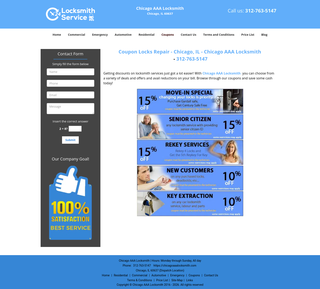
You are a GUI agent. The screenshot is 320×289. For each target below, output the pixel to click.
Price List (247, 35)
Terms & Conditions (139, 280)
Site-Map (177, 280)
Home (57, 35)
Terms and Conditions (218, 35)
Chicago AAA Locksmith (221, 73)
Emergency (100, 35)
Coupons (167, 35)
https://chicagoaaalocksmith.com (174, 265)
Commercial (76, 35)
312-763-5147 (260, 10)
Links (189, 280)
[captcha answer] (75, 129)
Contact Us (188, 35)
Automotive (123, 35)
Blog (264, 35)
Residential (146, 35)
